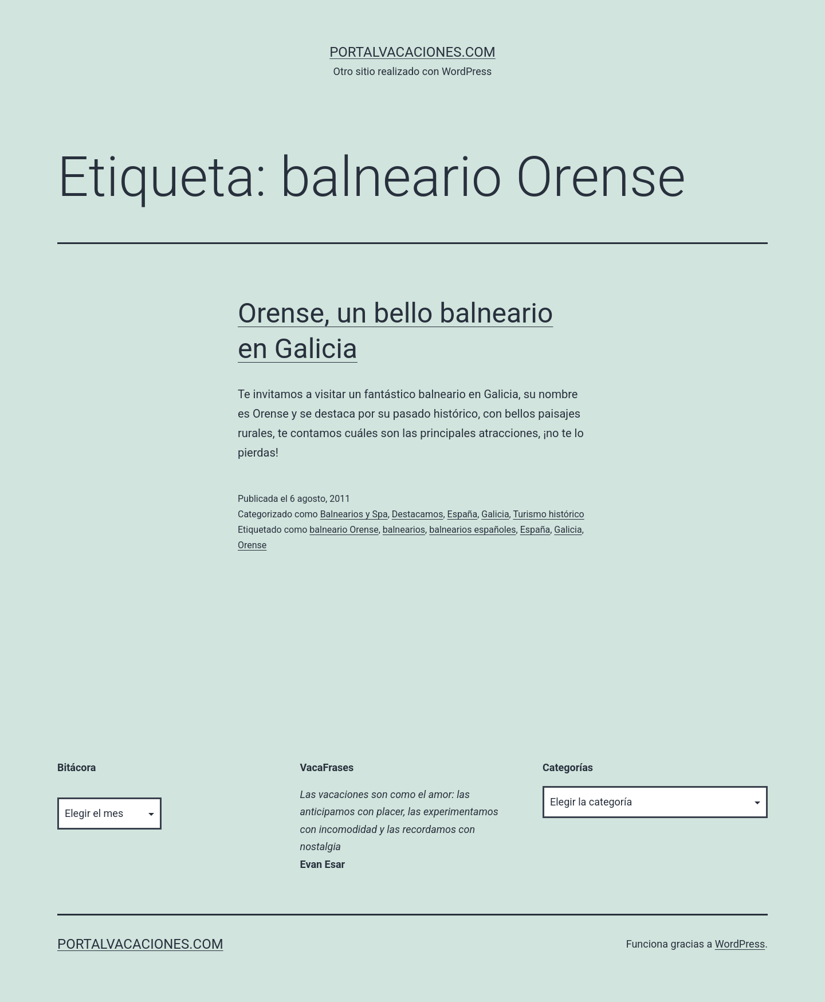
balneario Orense (343, 529)
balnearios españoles (472, 529)
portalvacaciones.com (412, 52)
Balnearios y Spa (354, 514)
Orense (252, 545)
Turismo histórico (548, 514)
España (462, 514)
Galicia (495, 514)
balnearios (404, 529)
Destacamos (417, 514)
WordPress (740, 944)
